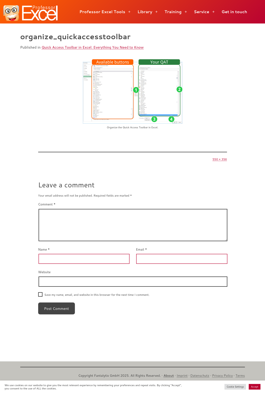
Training (173, 11)
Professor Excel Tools (102, 11)
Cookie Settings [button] (235, 386)
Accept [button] (254, 386)
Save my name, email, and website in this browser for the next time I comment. (96, 295)
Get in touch (234, 11)
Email (141, 249)
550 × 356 (220, 159)
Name (44, 249)
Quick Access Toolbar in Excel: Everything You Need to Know (93, 47)
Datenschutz (199, 375)
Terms (240, 375)
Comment (47, 204)
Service (201, 11)
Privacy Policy (222, 375)
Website (44, 272)
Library (144, 11)
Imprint (182, 375)
